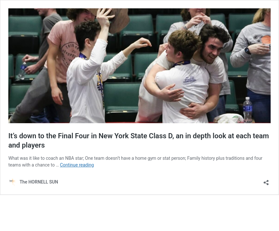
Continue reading (77, 164)
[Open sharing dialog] (266, 180)
